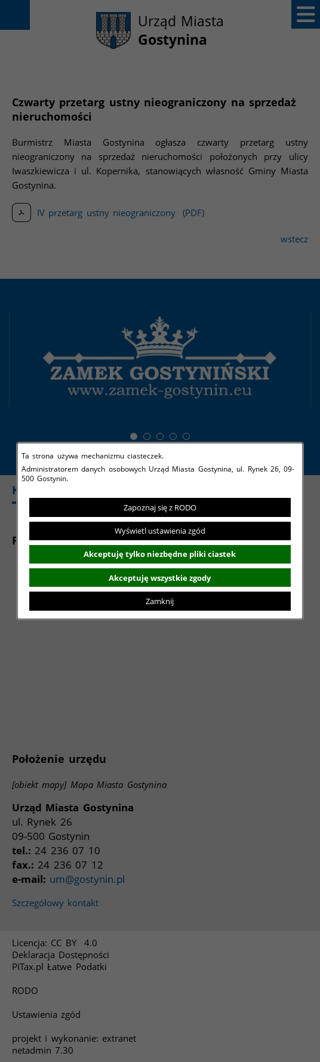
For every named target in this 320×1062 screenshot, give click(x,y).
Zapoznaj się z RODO (160, 507)
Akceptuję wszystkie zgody (160, 577)
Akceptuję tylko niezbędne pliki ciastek (160, 554)
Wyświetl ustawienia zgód (160, 530)
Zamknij (160, 601)
